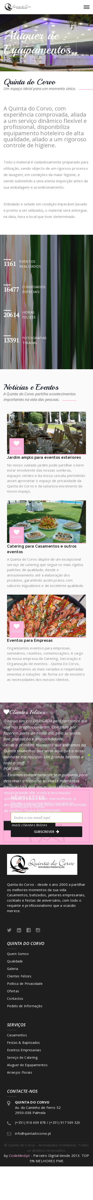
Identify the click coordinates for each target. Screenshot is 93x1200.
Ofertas (13, 991)
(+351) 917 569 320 (64, 1122)
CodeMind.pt (19, 1155)
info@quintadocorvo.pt (33, 1133)
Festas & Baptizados (23, 1042)
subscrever (46, 831)
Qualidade (15, 961)
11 (89, 801)
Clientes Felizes (19, 976)
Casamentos (17, 1035)
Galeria (12, 968)
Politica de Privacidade (25, 983)
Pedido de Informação (24, 1006)
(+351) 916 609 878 (30, 1122)
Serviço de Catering (22, 1057)
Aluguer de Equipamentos (27, 1065)
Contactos (15, 998)
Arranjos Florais (19, 1072)
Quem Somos (18, 954)
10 (89, 797)
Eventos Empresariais (24, 1050)
